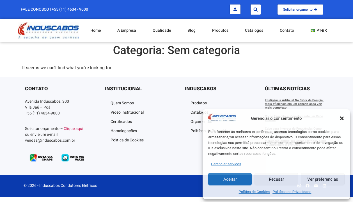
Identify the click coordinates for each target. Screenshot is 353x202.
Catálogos (254, 30)
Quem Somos (122, 103)
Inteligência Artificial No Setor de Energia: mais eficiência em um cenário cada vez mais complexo (294, 104)
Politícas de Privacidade (291, 192)
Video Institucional (127, 112)
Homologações (124, 131)
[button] (342, 118)
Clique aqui (73, 129)
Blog (191, 30)
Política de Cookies (254, 192)
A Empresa (126, 30)
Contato (287, 30)
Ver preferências (322, 179)
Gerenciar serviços (226, 164)
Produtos (220, 30)
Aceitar (230, 179)
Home (95, 30)
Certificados (121, 122)
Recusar (276, 179)
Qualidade (162, 30)
